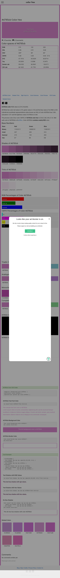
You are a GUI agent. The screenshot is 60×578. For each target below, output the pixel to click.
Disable (30, 231)
